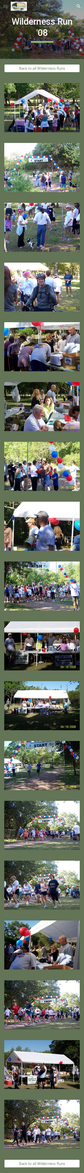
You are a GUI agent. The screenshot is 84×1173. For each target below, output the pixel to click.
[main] (42, 29)
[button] (5, 6)
